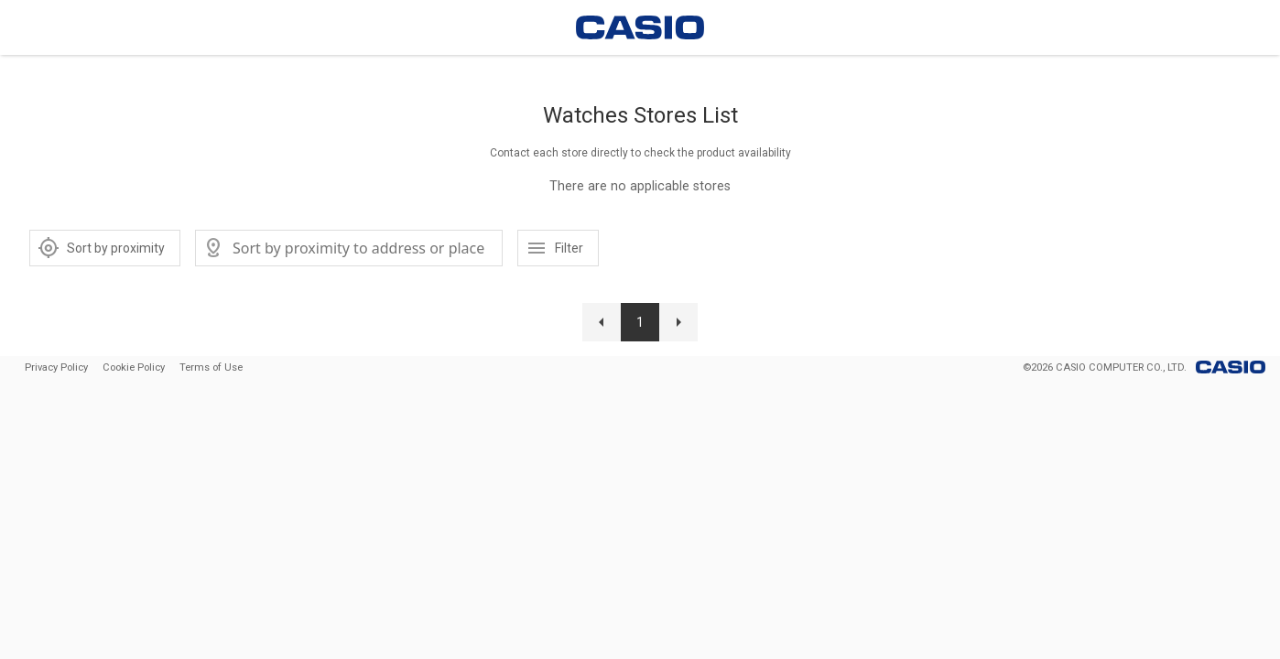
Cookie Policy (134, 367)
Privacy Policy (56, 367)
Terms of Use (211, 367)
